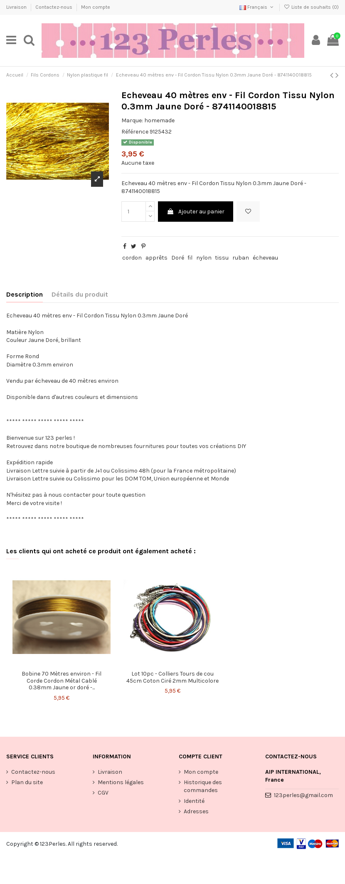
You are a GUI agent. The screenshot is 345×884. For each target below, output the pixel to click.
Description (24, 294)
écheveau (265, 257)
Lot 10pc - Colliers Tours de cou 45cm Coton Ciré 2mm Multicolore (172, 677)
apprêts (156, 257)
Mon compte (95, 7)
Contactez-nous (54, 7)
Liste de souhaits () (311, 7)
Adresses (196, 811)
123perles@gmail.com (303, 795)
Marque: (132, 120)
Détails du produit (80, 294)
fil (189, 257)
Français (257, 7)
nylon (204, 257)
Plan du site (27, 782)
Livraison (17, 7)
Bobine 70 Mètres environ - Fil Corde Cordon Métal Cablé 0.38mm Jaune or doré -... (61, 680)
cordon (132, 257)
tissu (222, 257)
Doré (177, 257)
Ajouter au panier (195, 211)
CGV (103, 792)
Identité (194, 801)
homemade (159, 120)
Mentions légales (121, 782)
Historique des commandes (203, 786)
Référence (134, 131)
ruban (240, 257)
